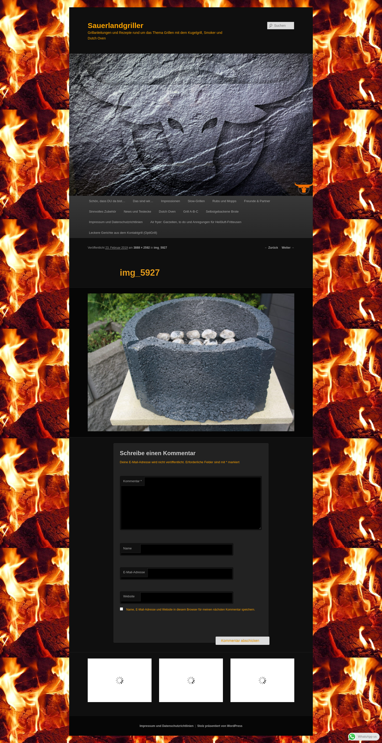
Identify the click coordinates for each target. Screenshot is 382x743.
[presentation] (157, 624)
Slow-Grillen (196, 201)
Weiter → (288, 247)
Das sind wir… (143, 201)
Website (129, 596)
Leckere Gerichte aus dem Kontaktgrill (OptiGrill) (123, 233)
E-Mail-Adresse (134, 572)
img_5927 (160, 247)
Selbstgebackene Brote (222, 211)
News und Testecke (137, 211)
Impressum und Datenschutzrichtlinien (116, 222)
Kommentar (132, 481)
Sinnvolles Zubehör (102, 211)
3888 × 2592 (142, 247)
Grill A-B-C (190, 211)
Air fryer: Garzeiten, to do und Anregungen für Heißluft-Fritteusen (195, 222)
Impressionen (170, 201)
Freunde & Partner (257, 201)
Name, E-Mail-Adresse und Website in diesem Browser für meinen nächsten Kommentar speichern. (190, 609)
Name (127, 548)
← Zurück (271, 247)
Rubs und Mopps (224, 201)
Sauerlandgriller (115, 25)
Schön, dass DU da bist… (107, 201)
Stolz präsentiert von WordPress (219, 726)
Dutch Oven (167, 211)
